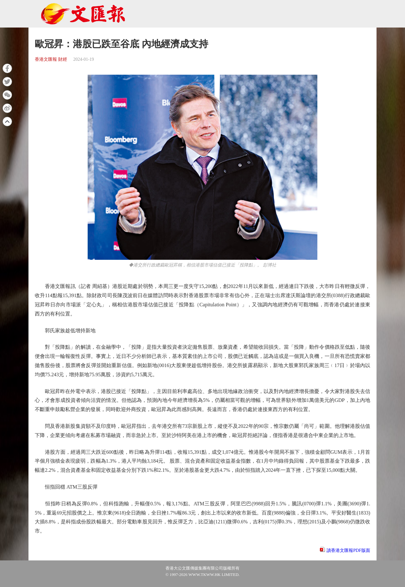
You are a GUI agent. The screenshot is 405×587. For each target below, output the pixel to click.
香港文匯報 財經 (51, 59)
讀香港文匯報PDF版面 (348, 550)
